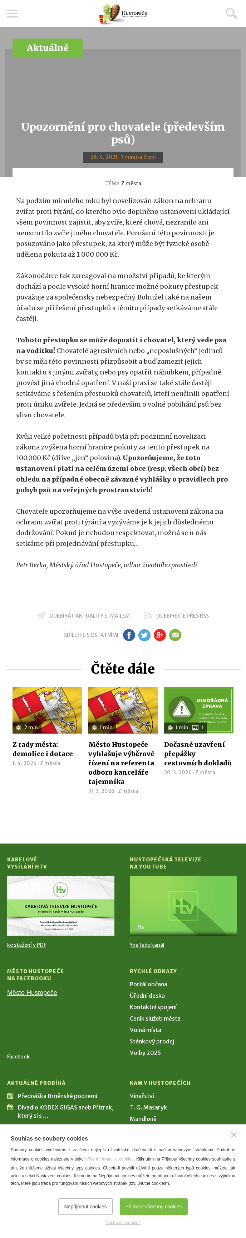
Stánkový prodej (152, 1041)
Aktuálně (47, 48)
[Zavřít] (234, 1135)
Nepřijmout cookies (85, 1206)
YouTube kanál (147, 945)
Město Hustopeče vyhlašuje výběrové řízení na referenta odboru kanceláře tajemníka (121, 763)
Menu (12, 13)
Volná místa (145, 1029)
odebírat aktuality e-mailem (89, 616)
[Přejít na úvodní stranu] (123, 14)
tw (144, 635)
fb (129, 635)
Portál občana (148, 984)
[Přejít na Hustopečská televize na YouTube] (183, 906)
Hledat (232, 13)
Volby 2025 (145, 1052)
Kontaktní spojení (153, 1007)
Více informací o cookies (109, 1159)
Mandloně (143, 1118)
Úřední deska (147, 995)
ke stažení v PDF (26, 945)
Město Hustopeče (32, 992)
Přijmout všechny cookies (154, 1206)
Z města (131, 183)
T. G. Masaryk (148, 1107)
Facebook (18, 1056)
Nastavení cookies (123, 1222)
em (175, 635)
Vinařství (142, 1095)
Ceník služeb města (155, 1018)
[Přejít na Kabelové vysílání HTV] (60, 906)
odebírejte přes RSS (182, 616)
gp (159, 635)
